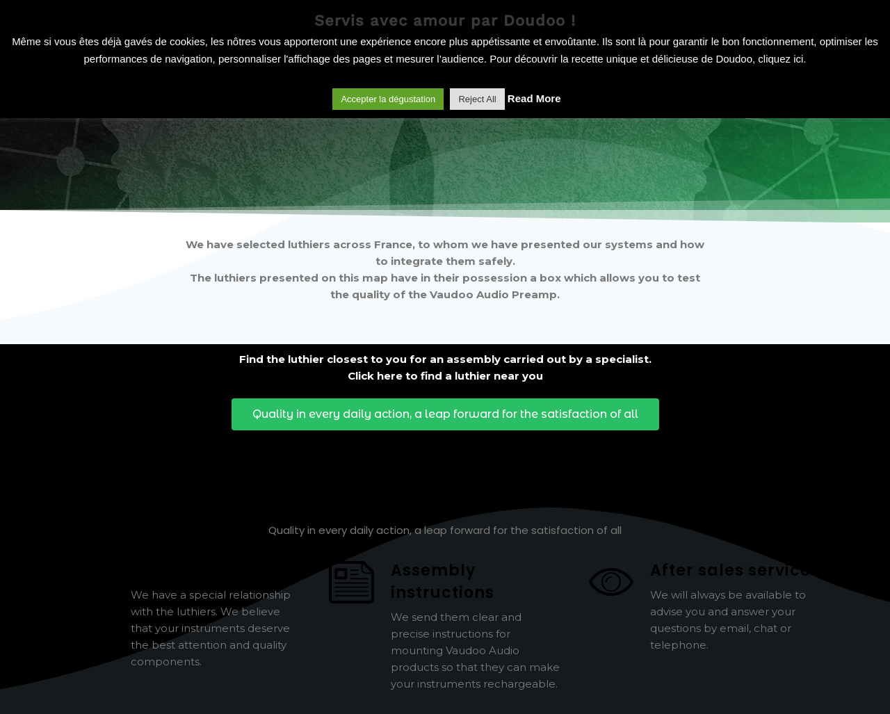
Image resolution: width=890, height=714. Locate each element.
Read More (534, 98)
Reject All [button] (477, 99)
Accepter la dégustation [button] (388, 99)
